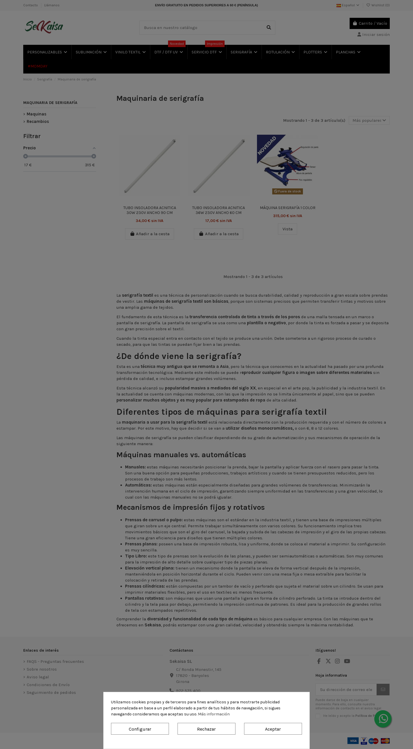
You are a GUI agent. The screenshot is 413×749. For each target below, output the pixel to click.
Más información (214, 714)
